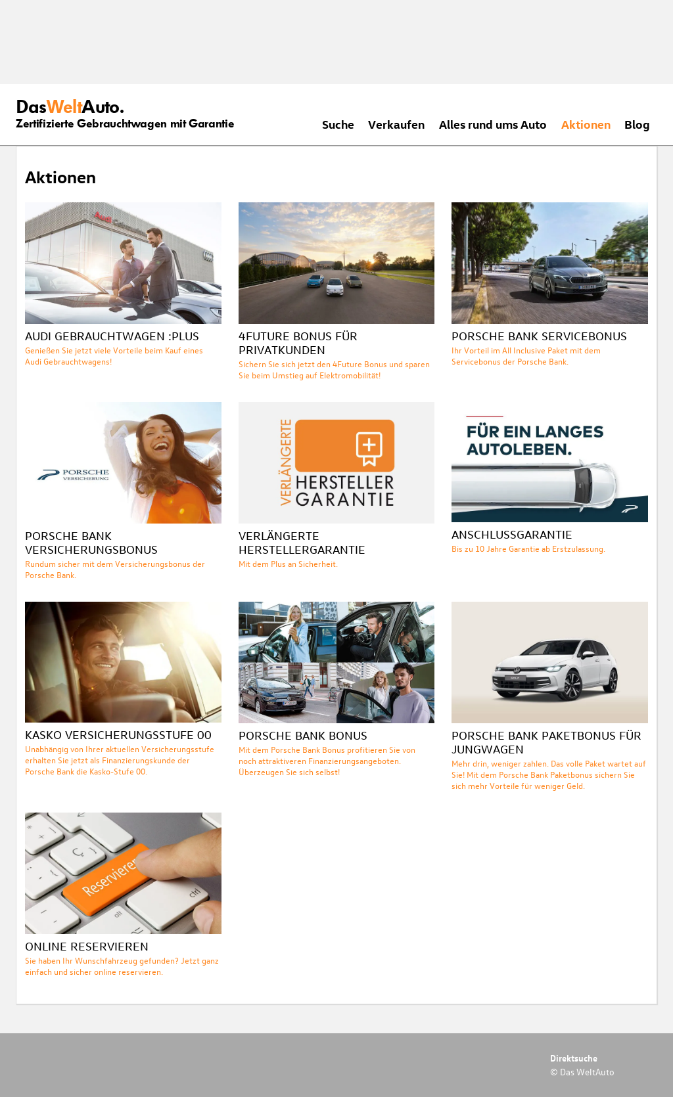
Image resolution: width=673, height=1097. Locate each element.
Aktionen (586, 123)
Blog (637, 123)
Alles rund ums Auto (493, 123)
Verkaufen (396, 123)
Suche (338, 123)
